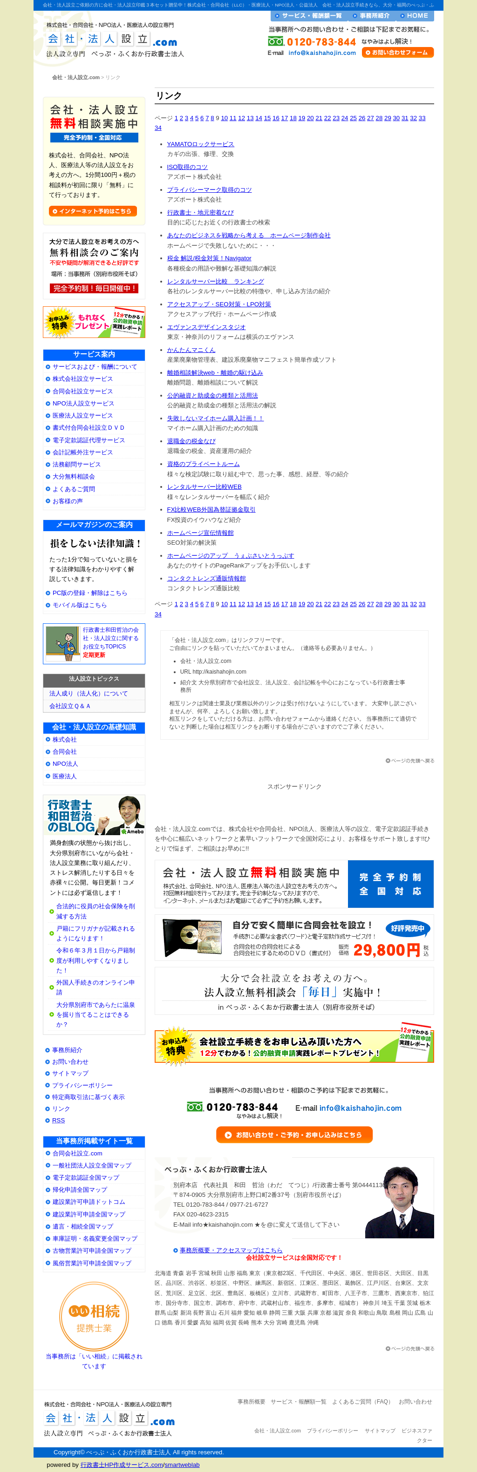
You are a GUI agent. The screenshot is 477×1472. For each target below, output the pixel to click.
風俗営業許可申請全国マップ (92, 1263)
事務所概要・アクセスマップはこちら (231, 1250)
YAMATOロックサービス (201, 144)
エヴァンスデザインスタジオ (206, 327)
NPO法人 (65, 763)
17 (284, 118)
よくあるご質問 (74, 489)
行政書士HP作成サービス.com (122, 1464)
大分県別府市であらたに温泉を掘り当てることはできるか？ (95, 1014)
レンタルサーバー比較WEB (204, 486)
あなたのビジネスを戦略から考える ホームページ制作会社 (249, 235)
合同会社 (65, 751)
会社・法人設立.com (111, 37)
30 (396, 118)
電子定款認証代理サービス (89, 440)
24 (344, 118)
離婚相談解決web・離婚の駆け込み (215, 372)
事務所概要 (252, 1401)
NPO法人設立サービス (84, 403)
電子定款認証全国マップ (86, 1177)
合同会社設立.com (77, 1153)
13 (250, 118)
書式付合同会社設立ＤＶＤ (89, 427)
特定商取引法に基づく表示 (88, 1097)
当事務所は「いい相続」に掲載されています (94, 1358)
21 (318, 118)
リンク (61, 1108)
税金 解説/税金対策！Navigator (209, 258)
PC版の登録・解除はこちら (90, 592)
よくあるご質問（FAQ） (363, 1401)
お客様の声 (68, 501)
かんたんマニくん (191, 349)
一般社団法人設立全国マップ (92, 1165)
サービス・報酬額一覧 (309, 16)
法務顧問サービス (77, 464)
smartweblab (181, 1464)
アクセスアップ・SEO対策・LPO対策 (219, 304)
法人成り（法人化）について (88, 693)
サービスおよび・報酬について (95, 366)
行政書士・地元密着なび (200, 212)
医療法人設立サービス (83, 415)
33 (422, 118)
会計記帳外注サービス (83, 452)
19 (301, 118)
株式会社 (65, 739)
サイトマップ (70, 1073)
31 (405, 118)
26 (362, 118)
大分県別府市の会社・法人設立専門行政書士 (94, 815)
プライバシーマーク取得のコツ (209, 189)
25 (353, 118)
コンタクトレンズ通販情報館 (206, 578)
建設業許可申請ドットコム (89, 1201)
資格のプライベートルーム (203, 463)
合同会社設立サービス (83, 391)
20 (310, 118)
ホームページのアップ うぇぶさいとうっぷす (230, 555)
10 (224, 118)
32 (413, 118)
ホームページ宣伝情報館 (200, 532)
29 (387, 118)
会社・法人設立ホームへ (415, 16)
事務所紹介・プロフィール (372, 16)
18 (293, 118)
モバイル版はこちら (80, 604)
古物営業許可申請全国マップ (92, 1250)
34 (158, 127)
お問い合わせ (70, 1061)
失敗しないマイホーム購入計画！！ (215, 418)
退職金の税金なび (191, 441)
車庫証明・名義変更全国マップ (95, 1238)
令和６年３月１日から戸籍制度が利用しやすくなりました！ (95, 960)
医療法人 (65, 776)
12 (241, 118)
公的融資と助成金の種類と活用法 (212, 395)
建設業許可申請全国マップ (89, 1214)
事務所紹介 (67, 1050)
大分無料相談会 (74, 476)
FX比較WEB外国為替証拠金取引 (211, 509)
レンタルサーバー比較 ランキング (215, 281)
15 (267, 118)
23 (336, 118)
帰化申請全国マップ (80, 1189)
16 (276, 118)
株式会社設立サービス (83, 378)
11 (233, 118)
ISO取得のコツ (187, 166)
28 (379, 118)
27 (370, 118)
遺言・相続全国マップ (83, 1226)
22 (327, 118)
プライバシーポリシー (82, 1085)
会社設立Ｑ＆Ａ (70, 705)
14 (258, 118)
